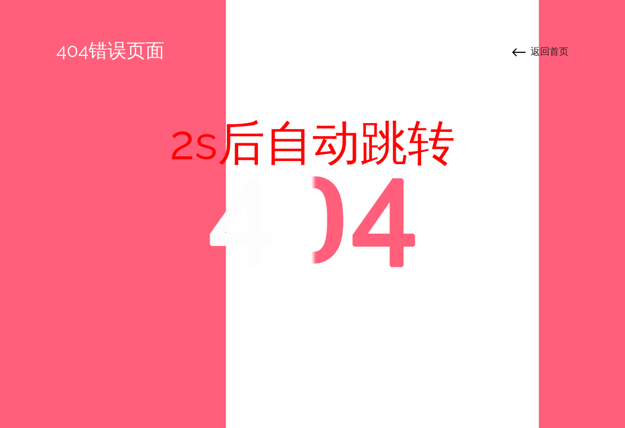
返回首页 (550, 51)
